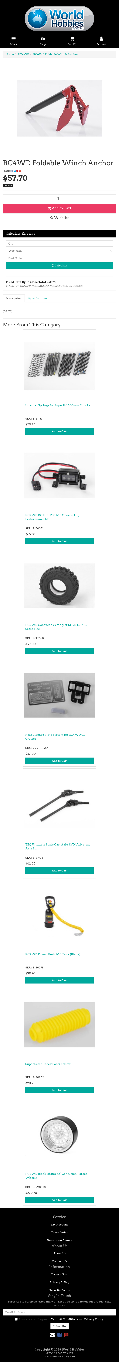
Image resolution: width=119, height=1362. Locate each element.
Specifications (37, 298)
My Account (59, 1224)
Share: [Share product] (13, 170)
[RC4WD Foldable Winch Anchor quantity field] (59, 199)
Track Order (59, 1232)
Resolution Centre (59, 1240)
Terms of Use (59, 1274)
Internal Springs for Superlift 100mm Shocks (57, 405)
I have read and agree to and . (59, 1319)
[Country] (59, 251)
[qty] (59, 243)
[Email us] (52, 1335)
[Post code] (59, 258)
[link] (59, 1335)
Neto (72, 1356)
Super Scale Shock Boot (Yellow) (48, 1064)
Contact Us (59, 1261)
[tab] (14, 298)
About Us (59, 1253)
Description (14, 298)
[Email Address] (59, 1312)
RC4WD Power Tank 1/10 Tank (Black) (52, 954)
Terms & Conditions (64, 1319)
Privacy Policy (59, 1282)
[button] (59, 218)
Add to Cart (59, 208)
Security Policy (59, 1290)
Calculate (59, 265)
